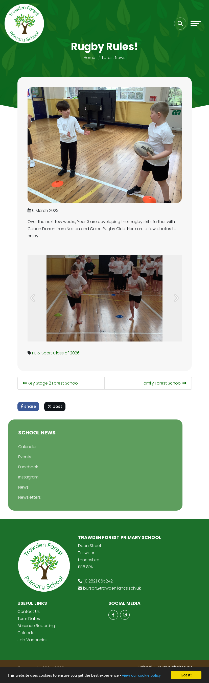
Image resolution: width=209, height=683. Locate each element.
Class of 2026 (67, 353)
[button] (34, 298)
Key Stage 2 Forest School (51, 383)
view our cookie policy (141, 675)
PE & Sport (43, 353)
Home (89, 58)
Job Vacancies (32, 640)
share (28, 406)
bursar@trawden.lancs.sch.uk (112, 588)
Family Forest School (164, 383)
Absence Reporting (36, 626)
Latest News (113, 58)
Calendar (26, 633)
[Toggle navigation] (195, 23)
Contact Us (28, 611)
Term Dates (28, 618)
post (55, 406)
